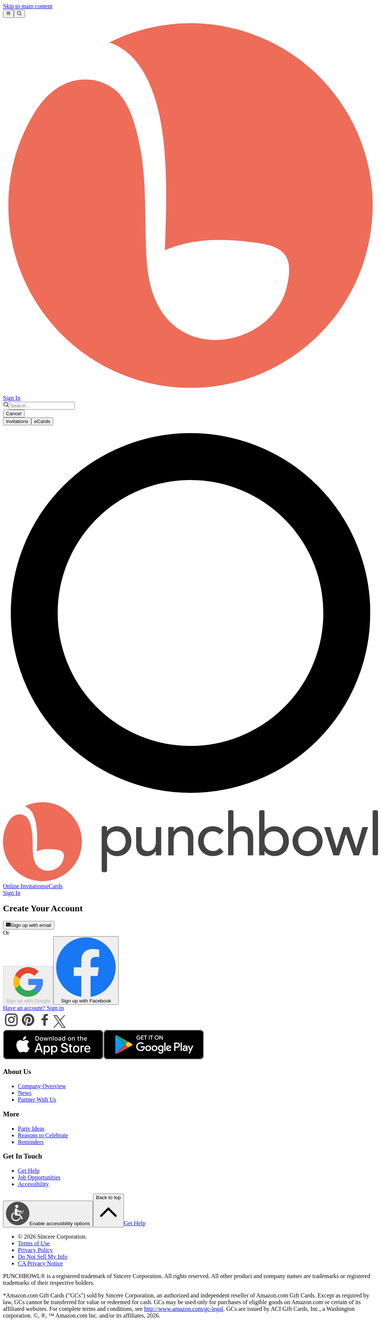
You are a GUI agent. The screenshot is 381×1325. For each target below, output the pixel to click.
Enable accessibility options (48, 1214)
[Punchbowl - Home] (190, 879)
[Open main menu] (8, 14)
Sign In (11, 398)
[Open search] (19, 14)
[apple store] (53, 1057)
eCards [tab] (42, 421)
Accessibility (33, 1184)
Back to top (108, 1210)
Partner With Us (37, 1099)
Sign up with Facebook (86, 970)
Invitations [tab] (17, 421)
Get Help (28, 1170)
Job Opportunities (39, 1177)
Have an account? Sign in (33, 1008)
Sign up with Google (28, 985)
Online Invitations (24, 886)
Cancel (14, 413)
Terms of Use (34, 1243)
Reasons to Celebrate (43, 1135)
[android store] (153, 1057)
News (24, 1093)
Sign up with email (28, 925)
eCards (54, 886)
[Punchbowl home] (190, 391)
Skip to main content (27, 6)
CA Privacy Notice (40, 1263)
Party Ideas (31, 1128)
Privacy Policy (35, 1250)
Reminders (31, 1142)
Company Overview (42, 1086)
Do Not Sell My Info (42, 1256)
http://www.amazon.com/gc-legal (183, 1309)
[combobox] (42, 406)
